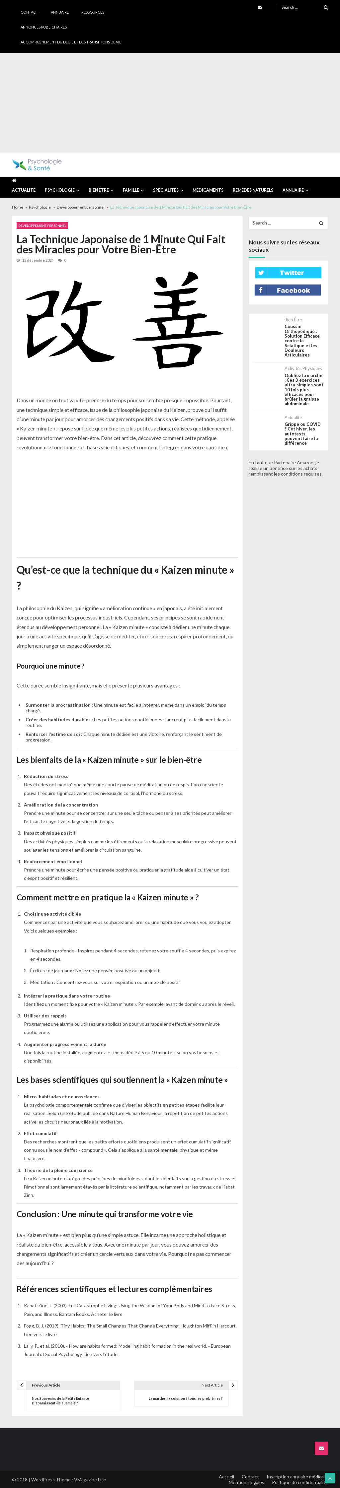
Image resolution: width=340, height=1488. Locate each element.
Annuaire (60, 12)
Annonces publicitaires (44, 27)
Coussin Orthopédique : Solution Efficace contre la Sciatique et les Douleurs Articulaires (302, 340)
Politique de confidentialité (300, 1482)
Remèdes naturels (253, 190)
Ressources (92, 12)
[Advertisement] (170, 102)
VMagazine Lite (90, 1479)
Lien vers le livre (40, 1334)
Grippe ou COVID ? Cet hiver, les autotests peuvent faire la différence (303, 433)
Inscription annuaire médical (296, 1476)
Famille (131, 190)
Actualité (24, 190)
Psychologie (60, 190)
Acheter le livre (107, 1314)
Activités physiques (303, 368)
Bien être (99, 190)
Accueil (226, 1476)
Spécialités (166, 190)
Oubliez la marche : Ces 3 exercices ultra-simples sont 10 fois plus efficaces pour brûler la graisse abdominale (304, 389)
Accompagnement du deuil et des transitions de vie (71, 42)
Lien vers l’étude (101, 1354)
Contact (29, 12)
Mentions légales (246, 1482)
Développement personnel (42, 225)
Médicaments (208, 190)
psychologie (42, 1105)
